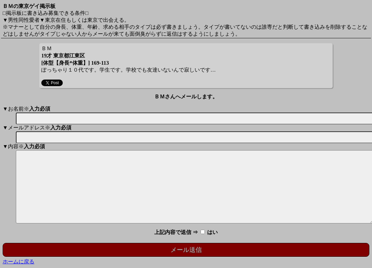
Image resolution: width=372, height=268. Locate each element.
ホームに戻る (18, 261)
